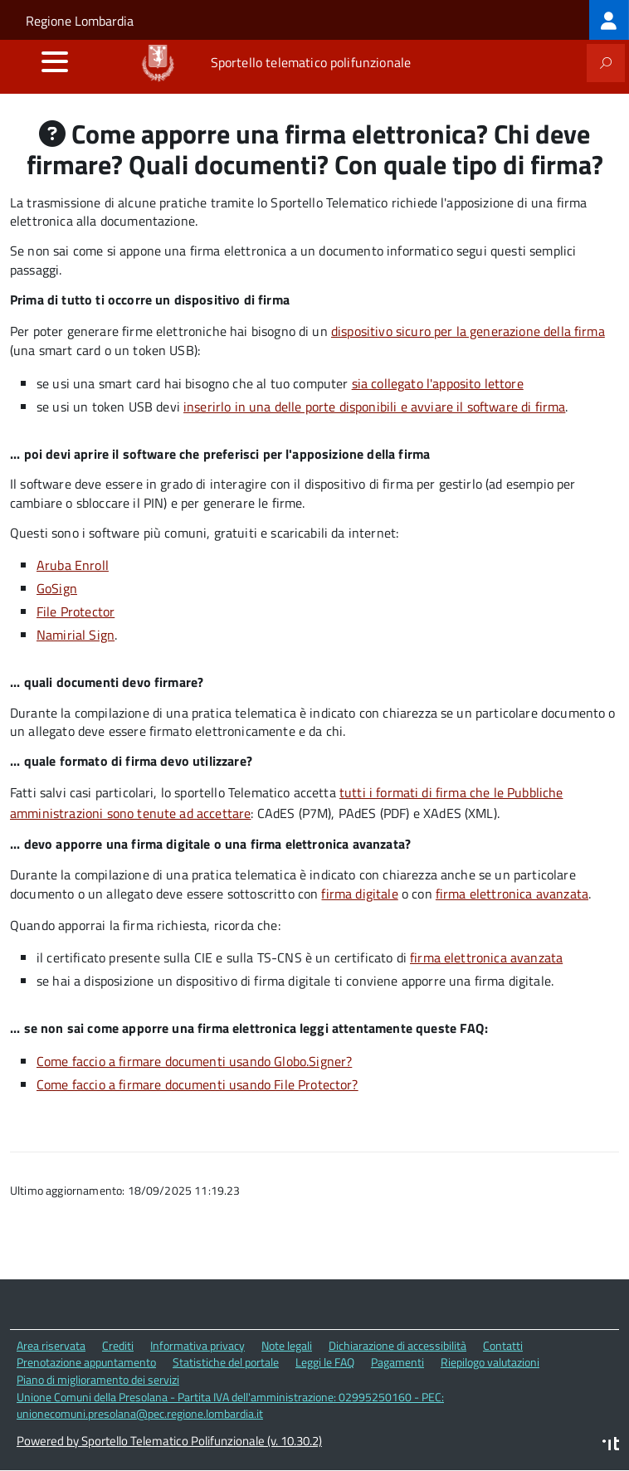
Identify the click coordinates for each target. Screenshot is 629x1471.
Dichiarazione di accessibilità (397, 1345)
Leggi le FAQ (324, 1362)
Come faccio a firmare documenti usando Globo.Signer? (194, 1061)
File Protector (76, 611)
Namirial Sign (76, 635)
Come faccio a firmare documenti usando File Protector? (197, 1084)
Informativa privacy (197, 1345)
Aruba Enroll (73, 565)
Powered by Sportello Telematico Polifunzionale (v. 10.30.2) (169, 1440)
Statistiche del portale (226, 1362)
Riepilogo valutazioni (490, 1362)
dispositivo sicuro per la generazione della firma (468, 331)
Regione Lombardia (80, 21)
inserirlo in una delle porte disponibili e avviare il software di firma (374, 406)
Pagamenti (397, 1362)
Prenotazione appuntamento (86, 1362)
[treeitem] (609, 20)
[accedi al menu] (54, 61)
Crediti (118, 1345)
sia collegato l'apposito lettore (438, 383)
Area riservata (51, 1345)
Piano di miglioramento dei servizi (98, 1379)
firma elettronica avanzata (512, 894)
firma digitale (359, 894)
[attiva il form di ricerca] (606, 63)
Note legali (286, 1345)
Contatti (503, 1345)
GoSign (57, 588)
